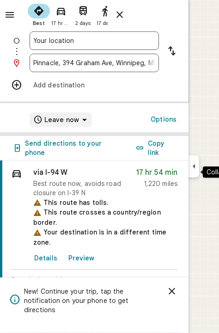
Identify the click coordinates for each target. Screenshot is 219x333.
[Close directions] (119, 15)
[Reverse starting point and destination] (172, 52)
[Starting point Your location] (94, 40)
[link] (94, 234)
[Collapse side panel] (194, 166)
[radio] (39, 14)
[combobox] (94, 40)
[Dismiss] (171, 291)
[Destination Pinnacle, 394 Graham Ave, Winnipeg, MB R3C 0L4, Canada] (94, 62)
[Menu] (9, 15)
